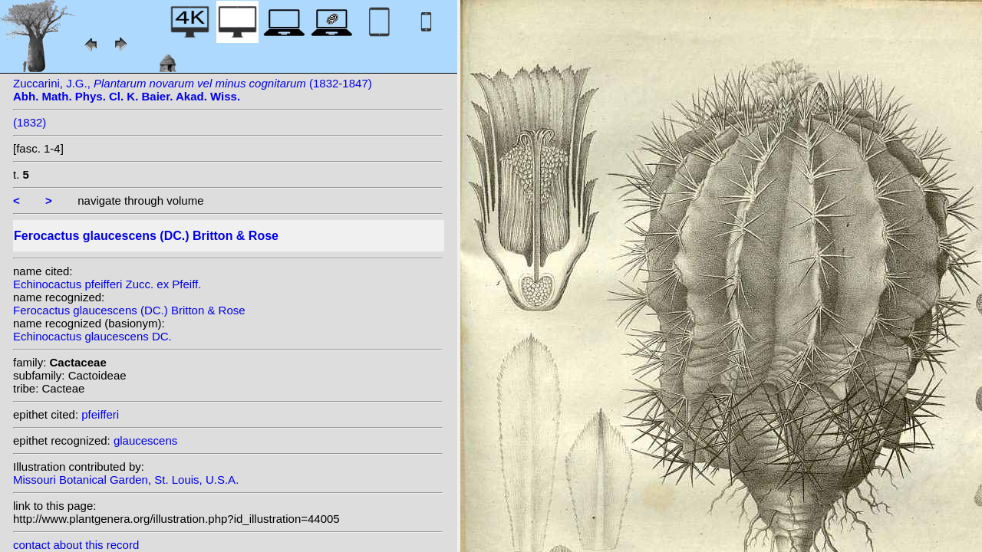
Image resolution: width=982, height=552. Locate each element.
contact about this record (76, 544)
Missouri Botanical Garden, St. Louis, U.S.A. (126, 479)
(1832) (29, 122)
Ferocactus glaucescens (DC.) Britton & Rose (129, 310)
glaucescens (145, 440)
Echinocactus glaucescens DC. (92, 336)
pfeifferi (100, 414)
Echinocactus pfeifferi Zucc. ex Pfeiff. (107, 284)
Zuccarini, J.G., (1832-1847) (192, 90)
